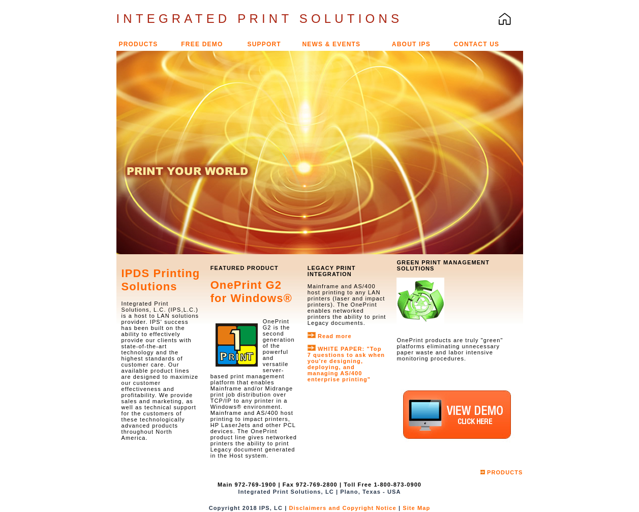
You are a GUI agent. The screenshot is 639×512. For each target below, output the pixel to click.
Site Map (416, 508)
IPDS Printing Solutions (160, 280)
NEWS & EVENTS (331, 44)
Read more (335, 336)
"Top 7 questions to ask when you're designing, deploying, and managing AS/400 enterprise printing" (346, 364)
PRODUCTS (138, 44)
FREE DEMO (202, 44)
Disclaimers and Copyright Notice (343, 508)
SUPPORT (264, 44)
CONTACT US (477, 44)
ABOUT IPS (411, 44)
